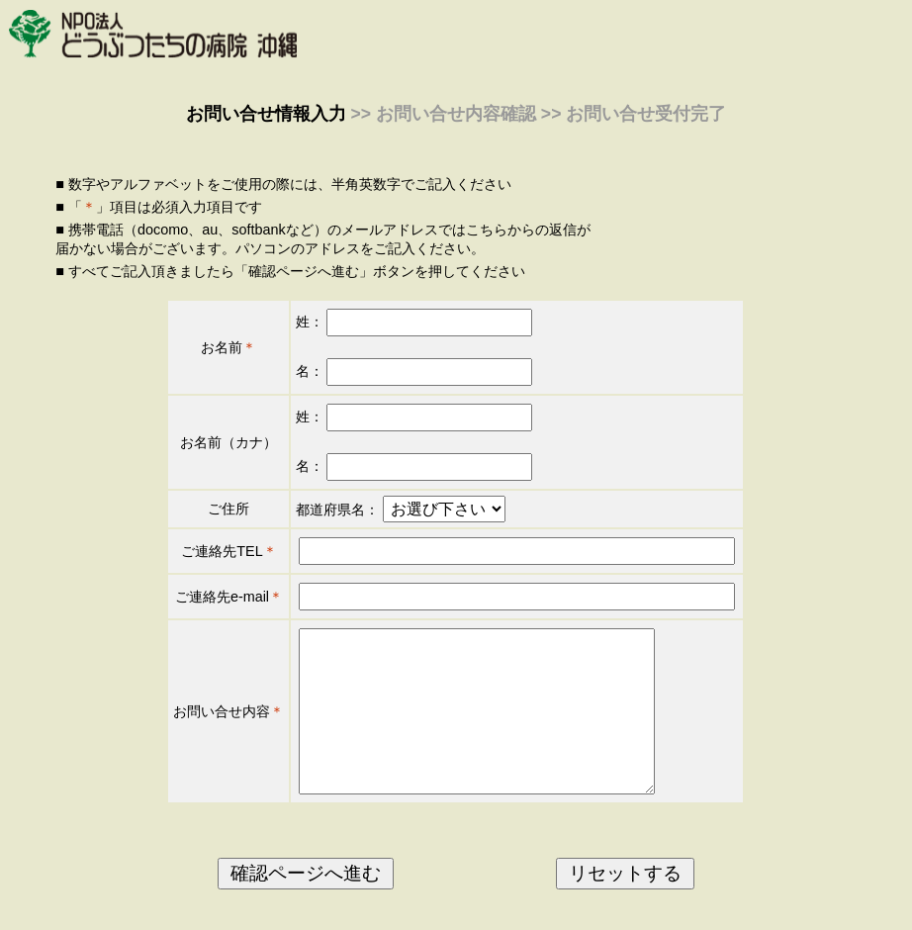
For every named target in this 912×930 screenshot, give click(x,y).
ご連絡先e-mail (222, 596)
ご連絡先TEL (221, 551)
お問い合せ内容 (221, 726)
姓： (414, 321)
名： (414, 371)
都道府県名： (337, 509)
